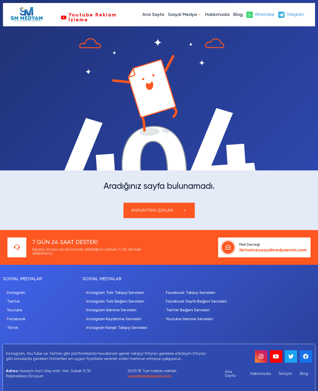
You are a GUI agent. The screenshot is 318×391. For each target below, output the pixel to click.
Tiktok (12, 328)
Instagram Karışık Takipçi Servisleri (116, 328)
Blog (238, 14)
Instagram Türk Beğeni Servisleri (115, 302)
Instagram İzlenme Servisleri (111, 310)
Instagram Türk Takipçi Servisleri (115, 293)
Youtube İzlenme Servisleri (189, 319)
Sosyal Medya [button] (182, 14)
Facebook (16, 319)
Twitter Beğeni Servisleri (188, 310)
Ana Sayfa (153, 14)
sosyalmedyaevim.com (149, 376)
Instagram (16, 293)
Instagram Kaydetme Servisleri (113, 319)
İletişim (285, 374)
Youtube (14, 310)
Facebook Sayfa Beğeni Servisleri (196, 302)
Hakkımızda (217, 14)
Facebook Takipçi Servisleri (190, 293)
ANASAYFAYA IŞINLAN (159, 210)
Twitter (13, 302)
